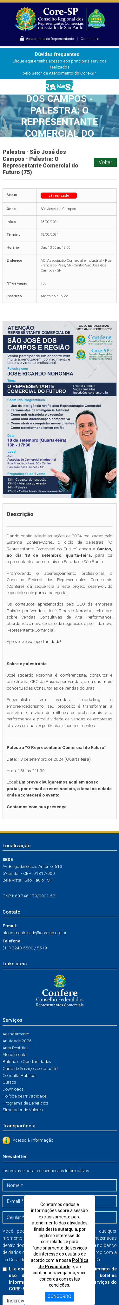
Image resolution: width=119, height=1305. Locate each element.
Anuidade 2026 (17, 1040)
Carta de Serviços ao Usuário (30, 1068)
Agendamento (16, 1033)
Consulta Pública (19, 1075)
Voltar (105, 162)
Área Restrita (15, 1047)
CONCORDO (59, 1296)
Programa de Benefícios (25, 1102)
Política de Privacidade (24, 1095)
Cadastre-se (90, 39)
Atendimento (14, 1054)
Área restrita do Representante (47, 39)
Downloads (13, 1089)
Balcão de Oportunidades (27, 1061)
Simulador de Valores (23, 1109)
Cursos (9, 1082)
